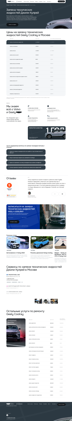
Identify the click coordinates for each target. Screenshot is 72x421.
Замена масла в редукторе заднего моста (18, 76)
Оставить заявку (13, 221)
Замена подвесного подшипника (35, 395)
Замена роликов (32, 335)
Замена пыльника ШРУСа (33, 375)
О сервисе (40, 1)
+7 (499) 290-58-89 (10, 278)
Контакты (49, 1)
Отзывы (36, 1)
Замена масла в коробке (15, 63)
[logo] (15, 1)
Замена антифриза (14, 46)
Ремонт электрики (12, 326)
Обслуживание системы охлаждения (36, 347)
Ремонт (9, 328)
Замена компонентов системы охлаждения (37, 327)
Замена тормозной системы (34, 339)
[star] (11, 196)
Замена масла (13, 50)
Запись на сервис (61, 1)
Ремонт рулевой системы (34, 359)
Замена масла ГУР (13, 80)
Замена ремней (32, 331)
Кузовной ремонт (12, 324)
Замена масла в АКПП (14, 55)
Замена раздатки (32, 379)
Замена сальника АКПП (33, 387)
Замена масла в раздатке (15, 72)
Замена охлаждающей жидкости (16, 85)
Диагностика (11, 322)
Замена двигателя (32, 323)
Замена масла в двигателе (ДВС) (16, 59)
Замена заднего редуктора (34, 383)
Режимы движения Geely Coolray (41, 253)
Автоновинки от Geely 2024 (15, 253)
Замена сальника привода (34, 391)
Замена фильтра (32, 343)
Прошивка (10, 330)
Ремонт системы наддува (34, 367)
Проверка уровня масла (15, 93)
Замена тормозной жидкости (16, 89)
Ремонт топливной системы (34, 371)
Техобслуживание (12, 320)
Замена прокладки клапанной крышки (36, 351)
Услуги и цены (26, 1)
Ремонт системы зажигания (34, 363)
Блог (44, 1)
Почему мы (32, 1)
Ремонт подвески (32, 355)
